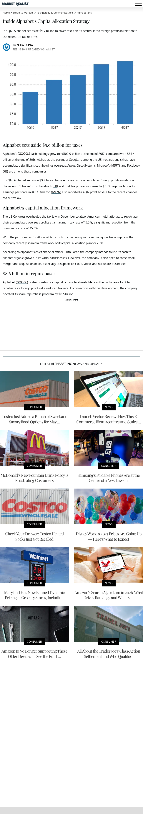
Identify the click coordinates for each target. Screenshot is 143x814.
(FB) (5, 171)
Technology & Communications (55, 12)
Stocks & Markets (23, 12)
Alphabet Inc (84, 12)
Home (6, 12)
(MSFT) (115, 165)
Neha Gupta (25, 45)
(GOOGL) (24, 154)
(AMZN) (56, 192)
